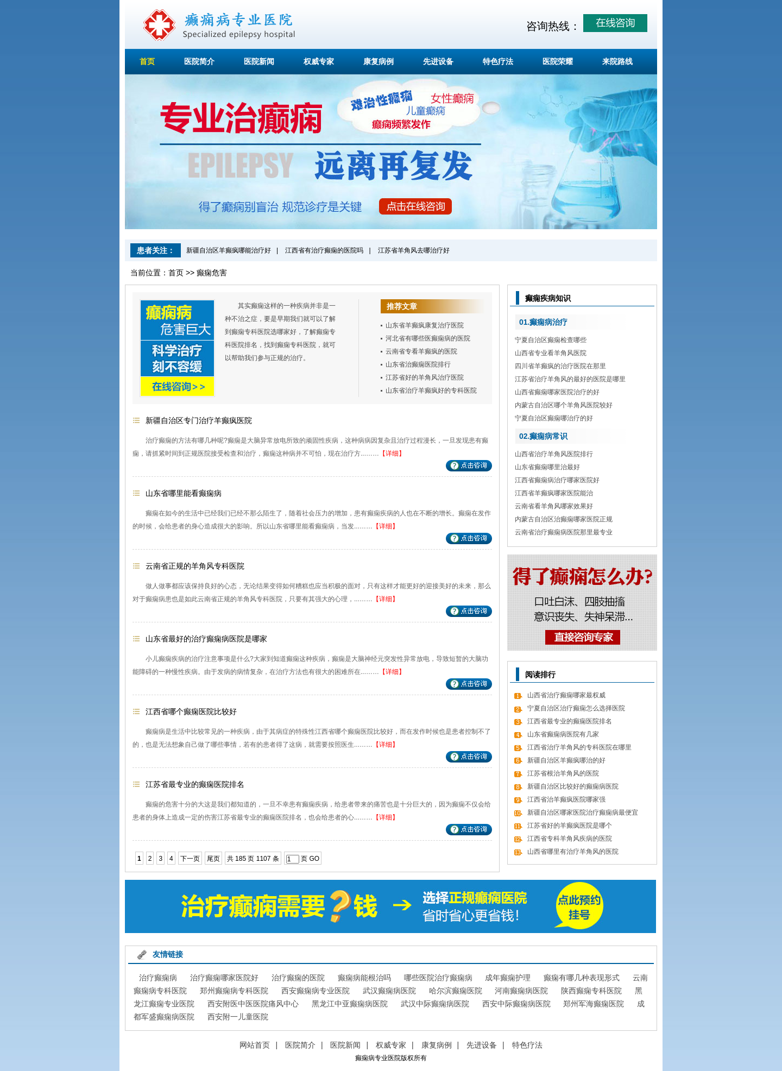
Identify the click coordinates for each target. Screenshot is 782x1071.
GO (314, 858)
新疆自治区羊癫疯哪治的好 (566, 760)
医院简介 (199, 61)
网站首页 (254, 1045)
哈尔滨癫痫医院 (455, 990)
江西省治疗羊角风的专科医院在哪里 (579, 747)
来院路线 (617, 61)
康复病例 (378, 61)
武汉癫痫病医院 (389, 990)
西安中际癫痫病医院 (516, 1003)
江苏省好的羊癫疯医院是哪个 (569, 825)
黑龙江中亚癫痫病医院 (350, 1003)
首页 (147, 61)
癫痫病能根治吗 (364, 977)
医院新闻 (259, 61)
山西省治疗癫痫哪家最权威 (566, 695)
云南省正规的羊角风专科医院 (195, 566)
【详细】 (392, 453)
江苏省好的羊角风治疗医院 (425, 377)
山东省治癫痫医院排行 (418, 364)
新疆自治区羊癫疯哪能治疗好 (228, 250)
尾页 (213, 858)
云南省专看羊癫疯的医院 (421, 351)
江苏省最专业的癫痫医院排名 (195, 784)
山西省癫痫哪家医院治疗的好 (557, 392)
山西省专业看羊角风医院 (550, 353)
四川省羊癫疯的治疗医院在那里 (560, 366)
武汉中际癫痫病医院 (435, 1003)
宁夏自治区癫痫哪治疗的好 (554, 418)
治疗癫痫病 (158, 977)
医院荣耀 (558, 61)
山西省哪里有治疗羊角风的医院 (573, 851)
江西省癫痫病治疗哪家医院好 (557, 480)
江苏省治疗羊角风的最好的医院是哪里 (570, 379)
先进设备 (438, 61)
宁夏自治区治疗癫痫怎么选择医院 (576, 708)
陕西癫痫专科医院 (591, 990)
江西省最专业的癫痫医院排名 (569, 721)
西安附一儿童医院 (237, 1016)
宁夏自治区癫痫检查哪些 (550, 340)
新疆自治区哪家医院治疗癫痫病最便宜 (582, 812)
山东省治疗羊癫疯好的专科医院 (431, 390)
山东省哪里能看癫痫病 (184, 493)
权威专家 (319, 61)
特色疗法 (498, 61)
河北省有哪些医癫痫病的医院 (428, 338)
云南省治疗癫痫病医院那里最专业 (564, 532)
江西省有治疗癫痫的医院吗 (324, 250)
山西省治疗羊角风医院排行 (554, 454)
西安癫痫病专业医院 (315, 990)
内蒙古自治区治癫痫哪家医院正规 (564, 519)
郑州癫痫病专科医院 (234, 990)
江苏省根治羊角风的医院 (563, 773)
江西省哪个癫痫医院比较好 (191, 711)
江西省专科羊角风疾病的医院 (569, 838)
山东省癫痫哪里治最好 (547, 467)
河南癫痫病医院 (521, 990)
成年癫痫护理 (508, 977)
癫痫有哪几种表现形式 (582, 977)
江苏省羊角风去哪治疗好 (414, 250)
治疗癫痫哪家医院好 (224, 977)
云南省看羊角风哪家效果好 (554, 506)
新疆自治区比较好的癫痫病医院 (573, 786)
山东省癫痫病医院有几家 (563, 734)
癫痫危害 (212, 272)
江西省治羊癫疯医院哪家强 (566, 799)
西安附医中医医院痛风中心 (253, 1003)
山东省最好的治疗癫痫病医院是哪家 (206, 638)
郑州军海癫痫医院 (593, 1003)
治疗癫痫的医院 (298, 977)
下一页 (190, 858)
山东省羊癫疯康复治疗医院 (425, 325)
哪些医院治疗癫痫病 (438, 977)
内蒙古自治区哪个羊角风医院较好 (564, 405)
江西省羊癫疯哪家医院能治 (554, 493)
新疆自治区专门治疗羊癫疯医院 (199, 420)
